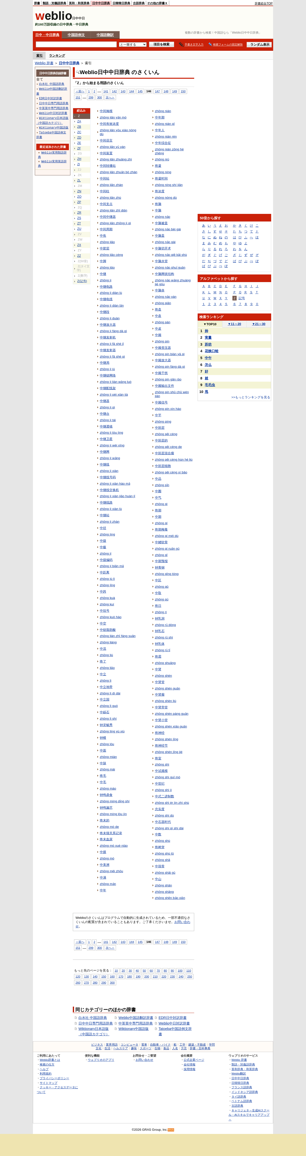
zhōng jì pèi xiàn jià (114, 394)
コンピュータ (129, 1044)
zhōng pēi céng (166, 434)
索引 (39, 55)
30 (130, 970)
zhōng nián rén (166, 136)
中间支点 (106, 204)
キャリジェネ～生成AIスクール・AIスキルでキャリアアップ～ (249, 1115)
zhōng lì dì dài (110, 693)
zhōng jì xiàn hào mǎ (115, 483)
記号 (242, 298)
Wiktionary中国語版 (133, 1029)
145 (140, 91)
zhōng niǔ (162, 159)
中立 (103, 674)
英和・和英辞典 (79, 3)
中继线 (104, 464)
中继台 (104, 414)
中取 (158, 593)
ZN (79, 191)
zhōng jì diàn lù (111, 293)
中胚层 (160, 427)
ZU (79, 229)
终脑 (158, 204)
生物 (157, 1048)
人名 (175, 1048)
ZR (79, 212)
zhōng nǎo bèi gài (168, 229)
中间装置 (106, 153)
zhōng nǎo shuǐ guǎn (170, 267)
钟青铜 (160, 567)
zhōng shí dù (164, 815)
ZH (79, 159)
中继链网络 (108, 375)
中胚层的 (161, 440)
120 (78, 976)
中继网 (104, 452)
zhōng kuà (107, 598)
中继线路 (106, 502)
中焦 (103, 235)
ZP (79, 202)
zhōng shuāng (165, 663)
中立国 (104, 699)
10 (116, 970)
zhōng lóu (107, 744)
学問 (212, 1044)
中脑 (158, 210)
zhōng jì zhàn (109, 521)
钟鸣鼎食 (106, 795)
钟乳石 (160, 631)
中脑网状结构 (164, 274)
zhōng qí (161, 523)
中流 (103, 648)
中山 (158, 879)
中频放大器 (163, 360)
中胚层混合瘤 (164, 453)
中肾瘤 (160, 694)
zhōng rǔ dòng (165, 625)
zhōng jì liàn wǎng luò (115, 382)
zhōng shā (162, 860)
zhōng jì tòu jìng (111, 432)
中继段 (104, 312)
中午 (208, 358)
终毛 (103, 776)
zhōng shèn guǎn (167, 688)
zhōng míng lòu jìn (113, 814)
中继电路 (106, 286)
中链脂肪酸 (108, 630)
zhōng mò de (109, 827)
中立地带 (106, 687)
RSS (171, 1130)
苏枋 (208, 344)
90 (172, 970)
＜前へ (80, 91)
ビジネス (97, 1044)
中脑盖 (160, 235)
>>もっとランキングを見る (250, 397)
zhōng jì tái (108, 420)
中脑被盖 (161, 223)
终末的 (104, 820)
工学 (182, 1044)
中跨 (103, 591)
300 (99, 97)
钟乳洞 (160, 618)
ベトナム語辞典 (241, 1101)
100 (180, 970)
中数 (158, 834)
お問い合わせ (144, 1059)
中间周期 (106, 229)
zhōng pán (162, 322)
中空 (103, 623)
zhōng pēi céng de (168, 447)
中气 (158, 497)
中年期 (160, 117)
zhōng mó (107, 858)
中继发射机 (108, 337)
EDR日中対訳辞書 (173, 1018)
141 (105, 91)
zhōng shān (163, 885)
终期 (158, 510)
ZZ (79, 256)
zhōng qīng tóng (167, 574)
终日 (158, 606)
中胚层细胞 (163, 466)
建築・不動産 (197, 1044)
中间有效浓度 (109, 124)
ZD (79, 137)
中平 (158, 415)
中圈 (158, 491)
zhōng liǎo (107, 668)
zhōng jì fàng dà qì (113, 331)
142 (114, 91)
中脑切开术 (163, 248)
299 (91, 97)
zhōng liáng (108, 642)
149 (174, 91)
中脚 (103, 261)
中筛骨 (160, 866)
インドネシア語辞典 (244, 1091)
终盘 (158, 309)
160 (112, 976)
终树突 (160, 847)
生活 (107, 1048)
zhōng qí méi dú (166, 536)
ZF (79, 148)
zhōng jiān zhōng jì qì (115, 223)
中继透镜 (106, 426)
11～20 (234, 324)
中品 (158, 479)
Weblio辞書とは (50, 1059)
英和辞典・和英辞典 (244, 1069)
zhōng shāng (164, 892)
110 (188, 970)
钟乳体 (160, 644)
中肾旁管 (161, 707)
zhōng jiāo (107, 242)
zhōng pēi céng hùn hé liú (173, 459)
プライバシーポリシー (54, 1078)
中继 (103, 274)
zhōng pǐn (162, 485)
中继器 (104, 401)
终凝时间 (161, 178)
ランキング (57, 55)
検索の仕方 (47, 1064)
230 (172, 976)
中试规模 (161, 771)
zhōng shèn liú (165, 701)
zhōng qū (161, 586)
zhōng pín (162, 341)
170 (120, 976)
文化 (99, 1048)
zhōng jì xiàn (109, 471)
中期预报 (161, 561)
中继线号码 (108, 477)
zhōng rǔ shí (164, 637)
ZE (79, 143)
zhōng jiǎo (107, 267)
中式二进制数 (164, 796)
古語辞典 (139, 3)
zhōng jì (105, 280)
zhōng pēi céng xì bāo (171, 472)
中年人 (160, 130)
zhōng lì (105, 680)
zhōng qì (161, 504)
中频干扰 (161, 373)
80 (165, 970)
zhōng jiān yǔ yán (112, 147)
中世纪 (160, 783)
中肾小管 (161, 720)
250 (189, 976)
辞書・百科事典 (200, 1048)
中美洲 (104, 865)
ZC (79, 132)
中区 (158, 580)
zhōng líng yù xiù (112, 731)
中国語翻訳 (105, 35)
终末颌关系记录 (111, 833)
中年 (103, 890)
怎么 (208, 365)
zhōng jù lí (107, 579)
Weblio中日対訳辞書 (174, 1023)
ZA (79, 121)
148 (166, 91)
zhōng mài (107, 769)
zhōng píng (163, 421)
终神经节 (161, 745)
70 (158, 970)
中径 (103, 528)
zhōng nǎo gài (165, 242)
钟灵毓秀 (106, 725)
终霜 (158, 656)
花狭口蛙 (211, 351)
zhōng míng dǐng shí (114, 801)
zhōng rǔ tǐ (162, 650)
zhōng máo (108, 788)
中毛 (103, 782)
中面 (103, 750)
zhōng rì (161, 612)
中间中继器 (108, 217)
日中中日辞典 (101, 3)
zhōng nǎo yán (166, 297)
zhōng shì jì (163, 790)
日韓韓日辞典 (121, 3)
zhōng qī (161, 555)
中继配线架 (108, 388)
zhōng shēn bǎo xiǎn (170, 898)
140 (95, 976)
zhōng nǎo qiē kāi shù (171, 255)
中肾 (158, 669)
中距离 (104, 572)
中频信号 (161, 402)
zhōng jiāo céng (111, 255)
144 (131, 91)
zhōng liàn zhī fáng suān (118, 636)
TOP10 (210, 324)
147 (157, 91)
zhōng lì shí (108, 718)
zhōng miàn (108, 757)
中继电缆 (106, 299)
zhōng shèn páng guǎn (171, 713)
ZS (79, 218)
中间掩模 (106, 111)
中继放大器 (108, 324)
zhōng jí (105, 553)
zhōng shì (162, 764)
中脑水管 (161, 261)
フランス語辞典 (241, 1087)
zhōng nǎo (162, 217)
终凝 (158, 166)
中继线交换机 (109, 490)
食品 (166, 1048)
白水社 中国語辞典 (92, 1018)
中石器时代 (163, 822)
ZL (79, 180)
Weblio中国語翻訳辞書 (135, 1018)
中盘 (158, 316)
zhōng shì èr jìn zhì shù (172, 803)
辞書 (37, 3)
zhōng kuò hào (110, 617)
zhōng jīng (107, 585)
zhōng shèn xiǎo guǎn (171, 726)
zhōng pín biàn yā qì (170, 354)
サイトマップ (48, 1082)
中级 (103, 541)
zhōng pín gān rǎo (168, 379)
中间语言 (106, 140)
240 (181, 976)
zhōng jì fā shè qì (112, 356)
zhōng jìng (107, 534)
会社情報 (189, 1064)
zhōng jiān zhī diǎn (113, 210)
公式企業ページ (194, 1059)
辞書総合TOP (264, 3)
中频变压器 (163, 348)
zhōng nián (163, 111)
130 (86, 976)
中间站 (104, 178)
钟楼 (103, 738)
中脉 (103, 763)
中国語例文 (76, 35)
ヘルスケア (120, 1048)
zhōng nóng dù (166, 197)
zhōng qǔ (161, 599)
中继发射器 (108, 350)
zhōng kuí (107, 604)
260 (78, 982)
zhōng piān (163, 303)
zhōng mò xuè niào (114, 845)
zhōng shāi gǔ (165, 872)
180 (129, 976)
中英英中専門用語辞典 (135, 1023)
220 (164, 976)
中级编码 (106, 560)
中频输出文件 (164, 386)
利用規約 (45, 1073)
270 (86, 982)
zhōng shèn (163, 675)
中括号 (104, 610)
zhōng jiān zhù (110, 197)
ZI (78, 164)
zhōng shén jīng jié (168, 752)
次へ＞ (110, 97)
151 (78, 97)
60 (151, 970)
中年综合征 (163, 143)
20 (123, 970)
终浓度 (160, 191)
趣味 (134, 1048)
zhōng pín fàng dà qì (170, 366)
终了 (103, 661)
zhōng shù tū (164, 853)
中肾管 (160, 682)
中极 (103, 547)
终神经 (160, 733)
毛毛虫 (210, 385)
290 (103, 982)
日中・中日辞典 (47, 35)
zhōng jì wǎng (110, 458)
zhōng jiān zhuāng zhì (116, 159)
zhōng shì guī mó (167, 777)
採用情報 (189, 1069)
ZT (79, 223)
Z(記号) (82, 281)
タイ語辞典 (238, 1096)
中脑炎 (160, 290)
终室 (158, 758)
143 (123, 91)
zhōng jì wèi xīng (112, 445)
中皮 (158, 328)
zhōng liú (106, 655)
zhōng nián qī (165, 124)
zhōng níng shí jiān (169, 185)
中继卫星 (106, 439)
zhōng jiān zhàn (111, 185)
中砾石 (104, 712)
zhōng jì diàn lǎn (112, 305)
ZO (79, 196)
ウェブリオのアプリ (101, 1059)
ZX (79, 245)
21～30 (259, 324)
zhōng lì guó (109, 706)
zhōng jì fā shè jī (112, 344)
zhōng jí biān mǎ (112, 566)
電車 (144, 1044)
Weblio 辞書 (44, 63)
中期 (158, 517)
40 (137, 970)
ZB (79, 127)
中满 (103, 877)
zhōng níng (163, 172)
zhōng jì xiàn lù (111, 509)
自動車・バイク (160, 1044)
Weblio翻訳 (238, 1073)
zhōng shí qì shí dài (169, 828)
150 (183, 91)
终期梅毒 (161, 529)
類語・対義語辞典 (54, 3)
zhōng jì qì (107, 407)
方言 (184, 1048)
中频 (158, 335)
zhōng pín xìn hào (168, 409)
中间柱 (104, 191)
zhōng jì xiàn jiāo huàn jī (117, 496)
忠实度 (160, 809)
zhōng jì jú (107, 369)
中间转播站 (108, 166)
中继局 (104, 362)
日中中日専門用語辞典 (95, 1023)
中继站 (104, 515)
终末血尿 (106, 839)
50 (144, 970)
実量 (208, 337)
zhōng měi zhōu (111, 871)
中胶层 (104, 248)
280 (95, 982)
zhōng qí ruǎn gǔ (167, 548)
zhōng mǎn (108, 884)
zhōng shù (162, 841)
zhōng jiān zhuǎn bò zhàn (118, 172)
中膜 (103, 852)
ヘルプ (44, 1069)
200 (146, 976)
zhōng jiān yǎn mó (113, 117)
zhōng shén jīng (166, 739)
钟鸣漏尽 (106, 807)
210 (155, 976)
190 (138, 976)
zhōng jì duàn (110, 318)
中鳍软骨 (161, 542)
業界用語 (112, 1044)
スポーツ (146, 1048)
